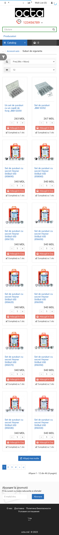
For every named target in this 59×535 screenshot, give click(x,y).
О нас (9, 508)
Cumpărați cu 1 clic (15, 133)
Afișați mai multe (29, 458)
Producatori (10, 36)
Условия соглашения (28, 511)
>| (23, 467)
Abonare (38, 496)
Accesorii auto (13, 51)
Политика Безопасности (38, 508)
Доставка (19, 508)
